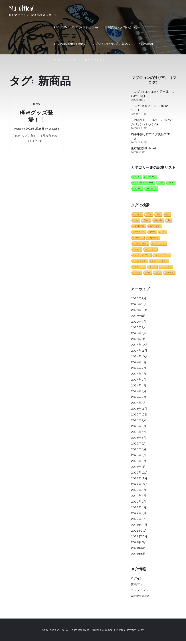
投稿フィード (140, 583)
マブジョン (166, 267)
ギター (137, 249)
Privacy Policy (93, 60)
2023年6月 (138, 437)
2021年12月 (139, 524)
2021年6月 (138, 547)
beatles (137, 214)
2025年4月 (138, 321)
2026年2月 (138, 298)
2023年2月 (138, 460)
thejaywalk (153, 238)
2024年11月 (139, 350)
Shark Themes (117, 629)
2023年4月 (138, 449)
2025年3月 (138, 327)
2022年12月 (139, 472)
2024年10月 (139, 356)
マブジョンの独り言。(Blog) (112, 43)
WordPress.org (140, 595)
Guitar (146, 220)
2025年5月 (138, 315)
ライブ (137, 272)
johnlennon (139, 226)
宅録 (148, 272)
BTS (149, 214)
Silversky (138, 238)
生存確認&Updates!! (144, 148)
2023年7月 (138, 431)
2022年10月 (139, 484)
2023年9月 (138, 420)
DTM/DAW (150, 177)
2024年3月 (138, 391)
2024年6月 (138, 373)
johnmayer (154, 226)
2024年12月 (139, 344)
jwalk (152, 232)
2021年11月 (139, 530)
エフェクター (159, 243)
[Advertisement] (93, 95)
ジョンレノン (140, 261)
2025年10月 (139, 309)
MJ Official (22, 8)
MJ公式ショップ (65, 60)
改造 (158, 272)
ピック (153, 267)
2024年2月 (139, 396)
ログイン (137, 578)
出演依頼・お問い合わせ (121, 27)
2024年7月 (138, 367)
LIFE (161, 183)
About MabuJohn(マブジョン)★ (76, 27)
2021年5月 (138, 553)
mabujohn (53, 128)
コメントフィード (143, 589)
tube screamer (140, 243)
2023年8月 (138, 425)
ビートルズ (139, 267)
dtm (136, 220)
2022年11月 (139, 478)
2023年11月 (139, 408)
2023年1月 (138, 466)
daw (158, 214)
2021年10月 (139, 536)
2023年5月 (138, 443)
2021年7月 (138, 542)
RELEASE (151, 188)
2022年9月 (138, 489)
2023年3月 (138, 454)
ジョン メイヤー (142, 255)
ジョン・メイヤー (159, 261)
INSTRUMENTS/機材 (143, 183)
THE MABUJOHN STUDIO (70, 43)
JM (169, 220)
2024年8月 (139, 362)
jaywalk (158, 220)
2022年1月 (138, 518)
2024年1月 (138, 402)
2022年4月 (139, 507)
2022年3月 (138, 513)
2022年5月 (138, 501)
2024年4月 (139, 385)
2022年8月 (139, 495)
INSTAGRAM (145, 43)
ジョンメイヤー (162, 255)
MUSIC (137, 188)
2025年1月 (138, 338)
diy (167, 214)
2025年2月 (138, 333)
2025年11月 (139, 304)
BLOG (137, 177)
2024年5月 (138, 379)
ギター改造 (151, 249)
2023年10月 (139, 414)
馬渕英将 (169, 272)
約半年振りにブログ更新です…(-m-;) (152, 136)
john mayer (139, 232)
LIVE (171, 183)
